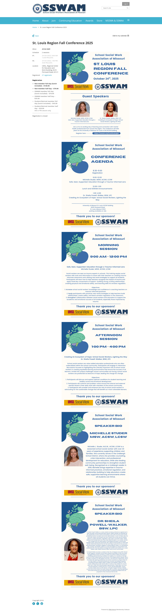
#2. (33, 61)
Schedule (35, 52)
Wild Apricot (112, 609)
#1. (33, 56)
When (34, 49)
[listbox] (121, 35)
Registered (36, 75)
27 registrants (47, 75)
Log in (126, 4)
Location (35, 66)
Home (34, 27)
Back (37, 36)
